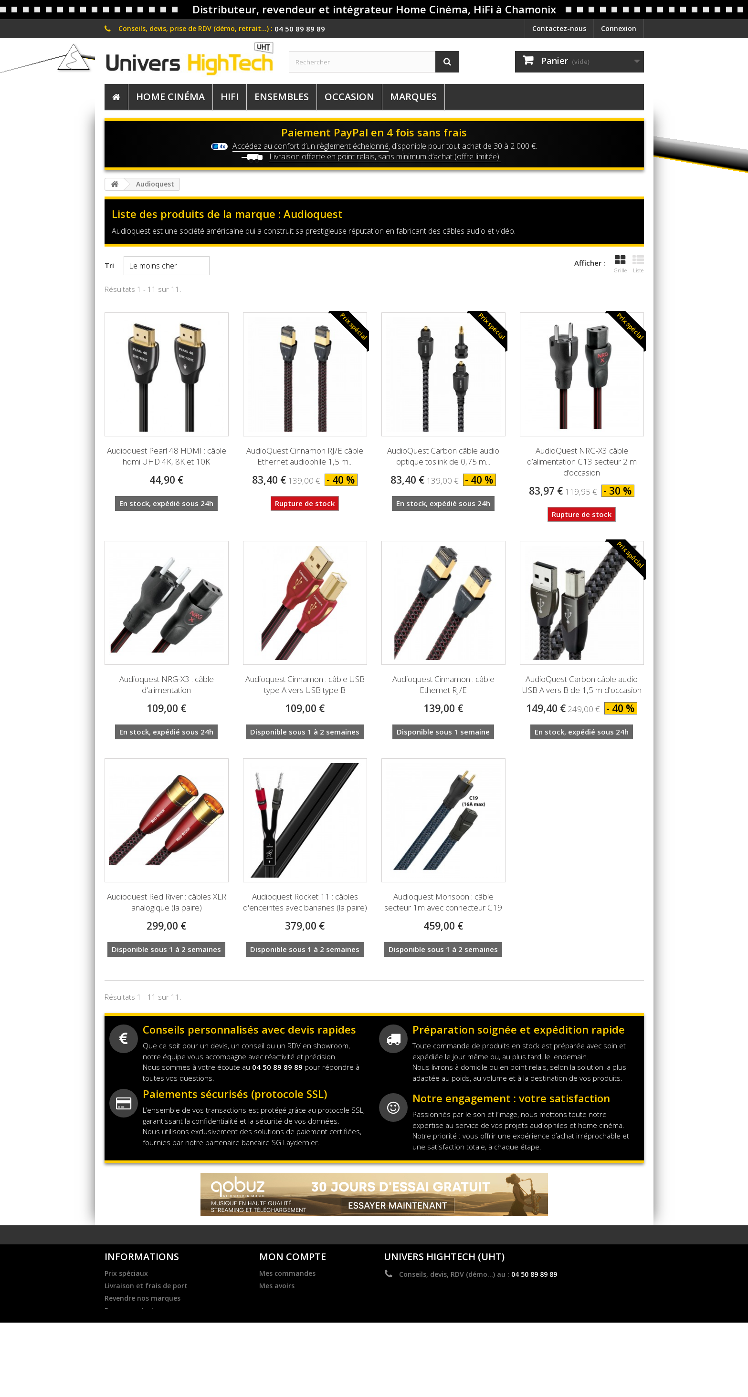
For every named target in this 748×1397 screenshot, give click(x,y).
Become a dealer (132, 1310)
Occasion (349, 96)
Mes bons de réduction (297, 1323)
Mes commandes (287, 1273)
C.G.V (113, 1348)
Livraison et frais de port (146, 1286)
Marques (413, 96)
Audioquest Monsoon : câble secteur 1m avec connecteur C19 (443, 902)
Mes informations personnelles (311, 1310)
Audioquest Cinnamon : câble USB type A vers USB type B (305, 684)
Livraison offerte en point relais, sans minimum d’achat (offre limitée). (385, 156)
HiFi (230, 96)
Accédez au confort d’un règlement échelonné (310, 146)
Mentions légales (133, 1335)
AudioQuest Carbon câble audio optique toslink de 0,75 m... (443, 456)
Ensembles (281, 96)
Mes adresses (281, 1298)
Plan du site (124, 1372)
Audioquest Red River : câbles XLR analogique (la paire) (166, 902)
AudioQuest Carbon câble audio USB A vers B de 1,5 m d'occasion (582, 684)
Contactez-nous (559, 28)
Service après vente (137, 1360)
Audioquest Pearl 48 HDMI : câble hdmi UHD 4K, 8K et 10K (166, 456)
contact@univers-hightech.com (478, 1288)
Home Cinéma (170, 96)
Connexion (618, 28)
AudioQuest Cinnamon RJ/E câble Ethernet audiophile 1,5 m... (304, 456)
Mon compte (292, 1256)
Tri (109, 265)
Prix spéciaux (126, 1273)
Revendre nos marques (142, 1298)
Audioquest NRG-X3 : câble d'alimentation (166, 684)
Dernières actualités (138, 1323)
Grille (620, 264)
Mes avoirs (277, 1286)
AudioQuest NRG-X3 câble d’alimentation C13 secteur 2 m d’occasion (582, 461)
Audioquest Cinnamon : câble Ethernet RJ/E (443, 684)
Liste (638, 264)
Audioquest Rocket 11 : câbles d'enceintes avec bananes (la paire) (305, 902)
